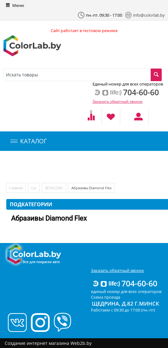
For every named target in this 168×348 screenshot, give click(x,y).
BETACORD (54, 187)
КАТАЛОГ (28, 141)
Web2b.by (81, 343)
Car (33, 187)
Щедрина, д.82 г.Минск (125, 303)
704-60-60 (124, 283)
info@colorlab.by (145, 15)
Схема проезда (105, 297)
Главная (16, 187)
